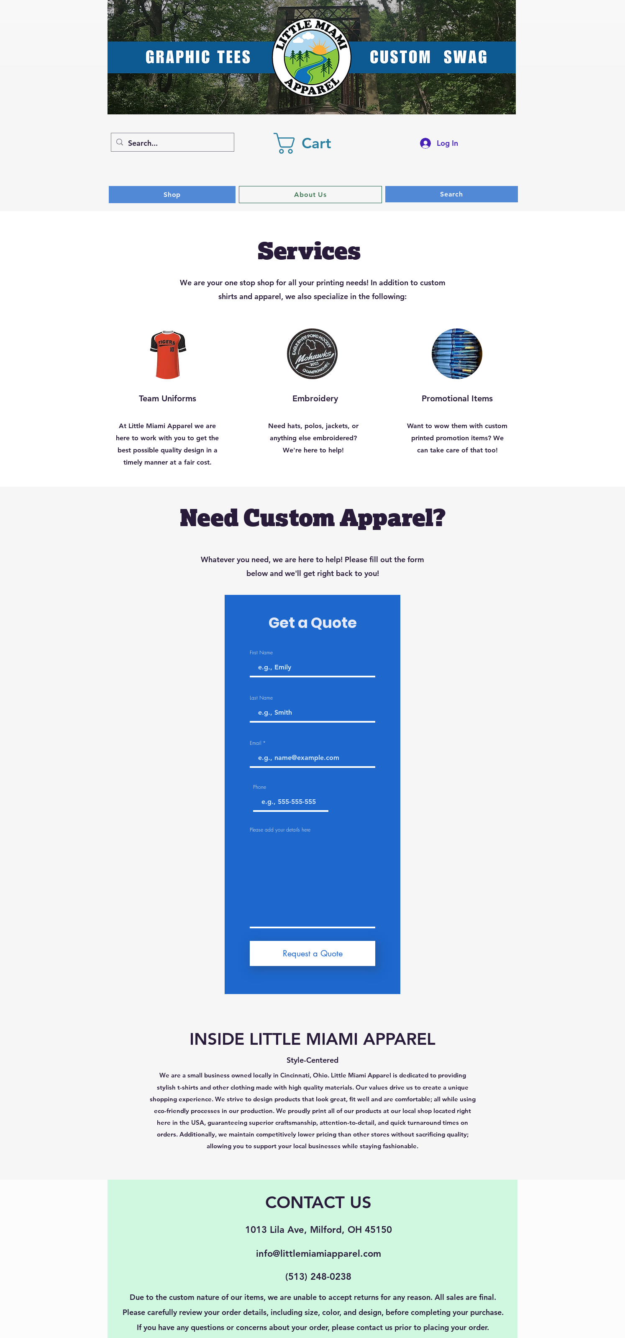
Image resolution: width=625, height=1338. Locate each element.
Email (255, 743)
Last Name (261, 697)
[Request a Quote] (312, 953)
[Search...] (172, 143)
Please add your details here (280, 829)
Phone (259, 787)
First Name (261, 652)
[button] (313, 143)
